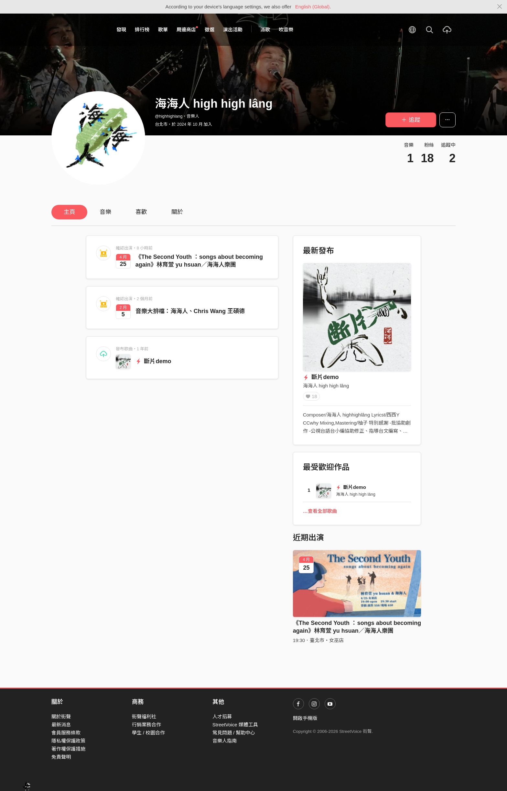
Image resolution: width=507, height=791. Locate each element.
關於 (177, 212)
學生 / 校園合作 (148, 732)
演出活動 (233, 29)
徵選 (209, 29)
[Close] (499, 7)
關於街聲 (61, 716)
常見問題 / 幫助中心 (233, 732)
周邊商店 (187, 29)
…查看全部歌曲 (320, 513)
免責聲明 (61, 757)
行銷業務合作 (146, 724)
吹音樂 (286, 29)
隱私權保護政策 (68, 741)
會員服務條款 (66, 732)
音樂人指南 (224, 741)
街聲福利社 (144, 716)
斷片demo (153, 361)
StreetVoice (78, 29)
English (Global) (312, 6)
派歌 (265, 29)
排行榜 (142, 29)
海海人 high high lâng (326, 385)
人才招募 (222, 716)
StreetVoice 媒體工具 (235, 724)
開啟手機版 (305, 718)
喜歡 (141, 212)
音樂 (105, 212)
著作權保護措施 (68, 749)
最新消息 (61, 724)
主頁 (69, 212)
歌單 (163, 29)
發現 (121, 29)
